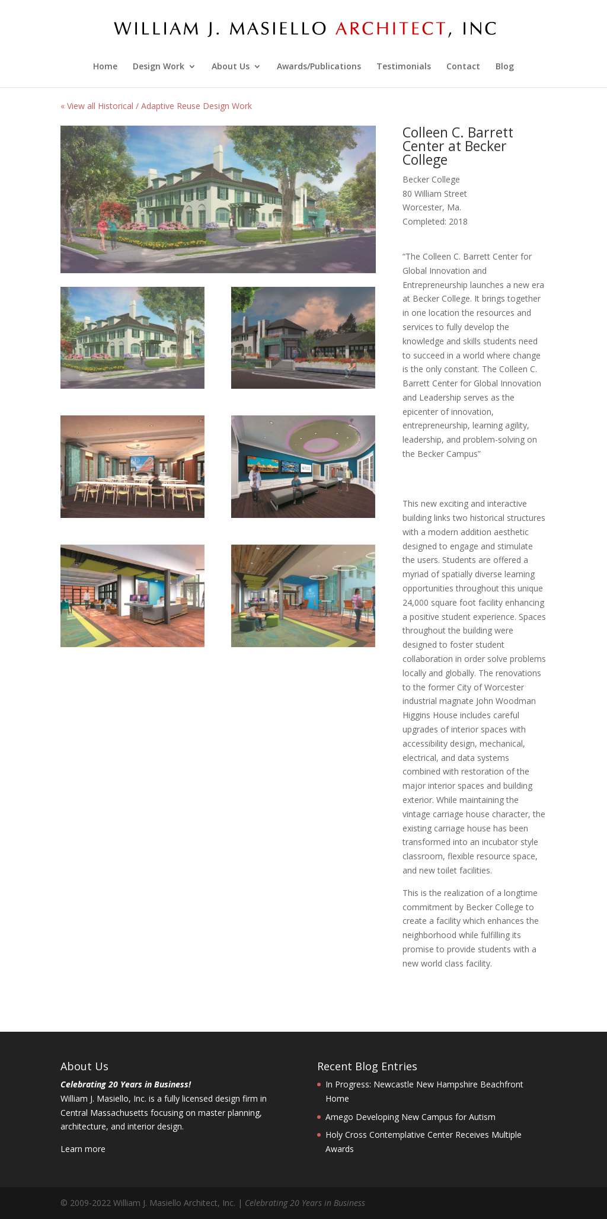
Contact (463, 67)
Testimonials (403, 67)
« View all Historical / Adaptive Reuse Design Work (156, 105)
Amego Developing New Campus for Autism (410, 1116)
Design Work (158, 67)
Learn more (83, 1148)
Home (105, 67)
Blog (505, 67)
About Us (231, 67)
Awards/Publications (319, 67)
